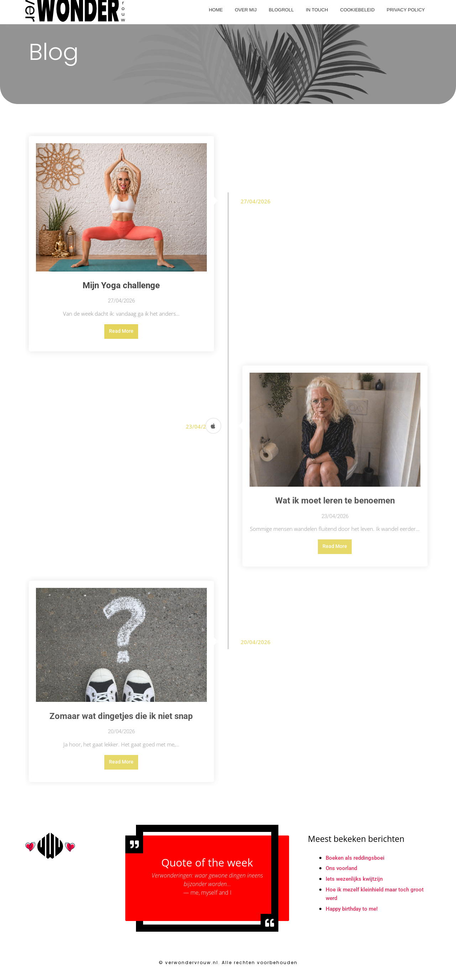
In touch (317, 9)
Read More (121, 332)
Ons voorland (343, 872)
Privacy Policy (406, 9)
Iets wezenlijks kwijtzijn (356, 882)
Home (216, 9)
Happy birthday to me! (354, 913)
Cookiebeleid (357, 9)
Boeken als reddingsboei (357, 861)
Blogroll (281, 9)
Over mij (246, 9)
